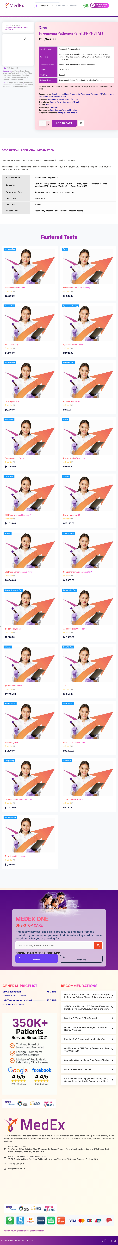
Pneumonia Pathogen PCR (13, 80)
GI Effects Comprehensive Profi (18, 571)
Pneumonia (16, 71)
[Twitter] (107, 1241)
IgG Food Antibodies (13, 685)
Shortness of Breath (20, 73)
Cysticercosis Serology (70, 305)
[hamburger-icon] (5, 13)
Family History (68, 704)
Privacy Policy (10, 1231)
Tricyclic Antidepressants (15, 856)
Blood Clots (67, 761)
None (9, 71)
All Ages (16, 25)
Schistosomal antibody (15, 287)
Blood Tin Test (68, 647)
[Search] (98, 945)
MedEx (4, 18)
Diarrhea (66, 476)
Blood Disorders (10, 704)
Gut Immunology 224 (72, 514)
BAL (22, 67)
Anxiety (65, 419)
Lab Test (11, 69)
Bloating (7, 533)
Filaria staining (11, 344)
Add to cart (64, 122)
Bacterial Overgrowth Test (13, 590)
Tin (64, 685)
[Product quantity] (42, 122)
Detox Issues (9, 419)
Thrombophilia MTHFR (73, 799)
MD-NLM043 (41, 197)
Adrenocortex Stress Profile (75, 628)
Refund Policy (37, 1231)
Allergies (8, 647)
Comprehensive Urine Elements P (77, 571)
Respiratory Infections (48, 96)
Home (7, 25)
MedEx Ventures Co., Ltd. (22, 1241)
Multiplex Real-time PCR (68, 112)
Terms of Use (23, 1231)
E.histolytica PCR (12, 401)
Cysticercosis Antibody (73, 344)
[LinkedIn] (115, 1241)
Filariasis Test (9, 305)
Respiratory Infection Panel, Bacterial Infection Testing (60, 210)
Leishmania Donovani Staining (76, 287)
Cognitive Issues (68, 533)
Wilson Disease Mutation (74, 742)
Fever (4, 69)
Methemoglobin (12, 742)
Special (38, 204)
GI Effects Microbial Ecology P (18, 514)
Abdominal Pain (10, 248)
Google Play (74, 958)
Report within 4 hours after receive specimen (55, 191)
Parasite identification (72, 401)
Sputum (5, 75)
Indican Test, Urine (13, 628)
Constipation (9, 476)
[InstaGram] (111, 1241)
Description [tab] (10, 149)
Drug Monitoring (10, 818)
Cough (27, 67)
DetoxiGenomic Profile (14, 458)
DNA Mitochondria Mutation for (18, 799)
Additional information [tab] (37, 149)
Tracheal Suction (16, 75)
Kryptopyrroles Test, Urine (74, 458)
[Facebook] (103, 1241)
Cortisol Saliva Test (69, 590)
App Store (29, 958)
